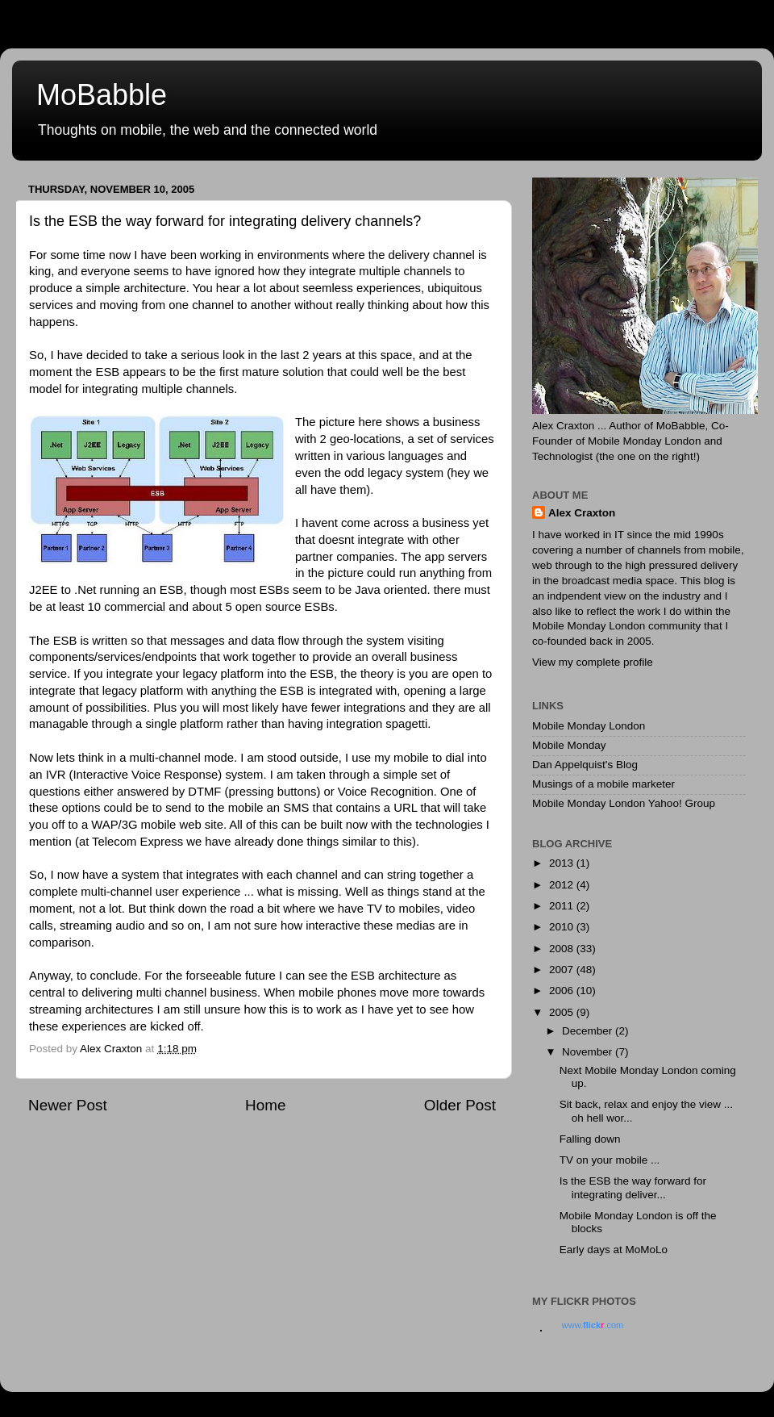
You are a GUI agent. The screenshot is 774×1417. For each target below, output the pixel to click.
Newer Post (67, 1105)
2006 (562, 990)
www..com (592, 1325)
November (588, 1052)
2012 (562, 885)
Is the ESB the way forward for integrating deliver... (633, 1187)
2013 (562, 863)
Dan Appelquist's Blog (585, 765)
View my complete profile (592, 662)
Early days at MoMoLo (614, 1250)
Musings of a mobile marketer (603, 784)
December (588, 1031)
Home (265, 1105)
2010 (562, 927)
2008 (562, 949)
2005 (562, 1012)
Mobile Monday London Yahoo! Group (623, 803)
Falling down (590, 1139)
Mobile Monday (569, 745)
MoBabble (101, 94)
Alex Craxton (581, 513)
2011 (562, 906)
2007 (562, 969)
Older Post (460, 1105)
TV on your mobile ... (610, 1160)
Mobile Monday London (588, 726)
